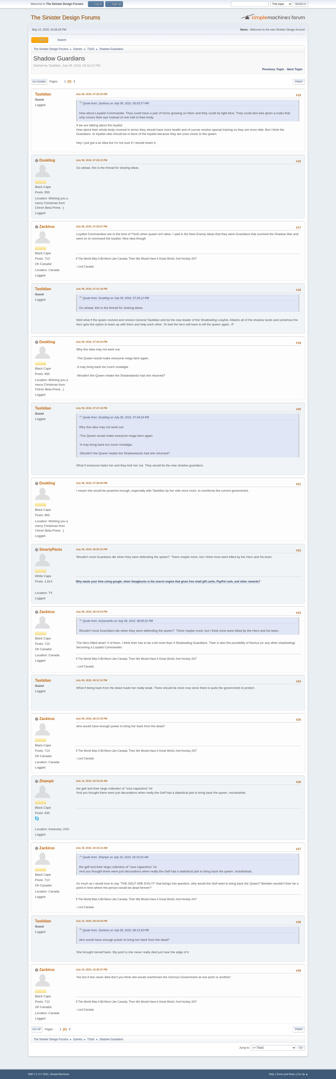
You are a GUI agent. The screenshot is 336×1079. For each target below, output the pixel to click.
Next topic (295, 69)
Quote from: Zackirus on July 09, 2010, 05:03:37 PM (116, 103)
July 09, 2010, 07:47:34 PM (91, 408)
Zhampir (46, 781)
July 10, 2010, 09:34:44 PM (91, 921)
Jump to (244, 1047)
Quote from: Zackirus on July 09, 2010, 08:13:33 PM (116, 930)
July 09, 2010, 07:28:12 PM (91, 160)
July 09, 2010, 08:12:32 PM (91, 680)
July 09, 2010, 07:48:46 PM (91, 483)
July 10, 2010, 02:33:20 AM (91, 780)
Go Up (36, 1029)
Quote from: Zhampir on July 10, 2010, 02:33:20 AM (115, 857)
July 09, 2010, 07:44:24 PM (91, 341)
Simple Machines (59, 1074)
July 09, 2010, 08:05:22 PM (91, 549)
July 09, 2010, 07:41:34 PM (91, 288)
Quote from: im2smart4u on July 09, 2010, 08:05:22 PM (118, 621)
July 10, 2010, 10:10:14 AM (91, 847)
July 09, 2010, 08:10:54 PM (91, 611)
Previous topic (273, 69)
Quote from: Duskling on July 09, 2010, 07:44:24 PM (116, 417)
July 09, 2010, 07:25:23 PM (91, 94)
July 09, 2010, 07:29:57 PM (91, 226)
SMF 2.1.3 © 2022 (38, 1074)
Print (299, 81)
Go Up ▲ (303, 1074)
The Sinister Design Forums (65, 17)
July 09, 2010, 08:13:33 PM (91, 718)
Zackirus (47, 227)
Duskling (47, 160)
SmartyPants (50, 549)
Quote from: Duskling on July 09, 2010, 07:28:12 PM (116, 298)
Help (271, 1074)
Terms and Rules (285, 1074)
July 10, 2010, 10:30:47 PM (91, 969)
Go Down (39, 81)
